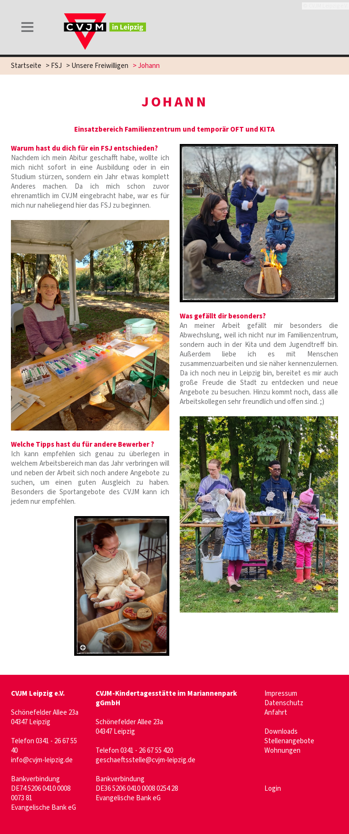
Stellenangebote (289, 741)
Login (272, 789)
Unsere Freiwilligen (99, 66)
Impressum (280, 694)
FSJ (56, 66)
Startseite (26, 66)
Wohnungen (282, 751)
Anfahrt (275, 713)
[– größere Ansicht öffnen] (121, 585)
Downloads (281, 732)
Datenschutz (283, 703)
